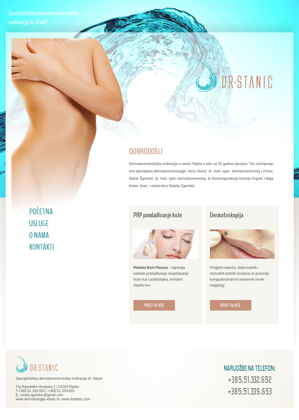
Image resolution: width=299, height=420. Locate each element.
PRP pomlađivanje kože (157, 215)
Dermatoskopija (226, 215)
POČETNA (41, 211)
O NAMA (39, 235)
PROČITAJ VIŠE (154, 305)
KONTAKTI (41, 247)
